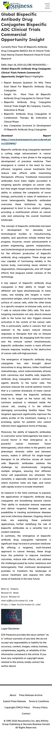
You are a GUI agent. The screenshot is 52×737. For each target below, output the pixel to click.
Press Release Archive (30, 695)
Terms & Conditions (39, 701)
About (13, 695)
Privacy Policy (40, 707)
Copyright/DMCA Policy (17, 707)
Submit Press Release (14, 701)
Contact (26, 713)
